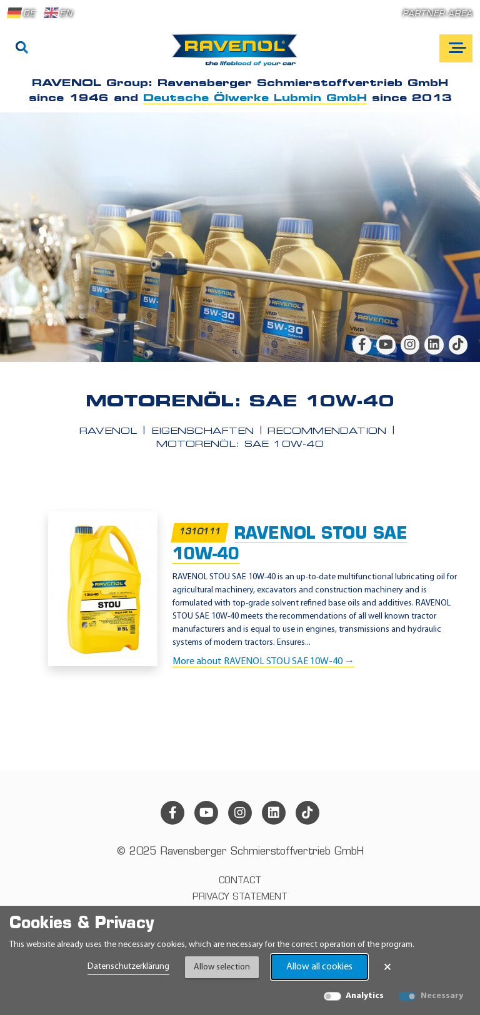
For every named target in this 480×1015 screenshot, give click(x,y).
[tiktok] (458, 344)
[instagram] (410, 344)
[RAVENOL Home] (238, 55)
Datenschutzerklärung (128, 966)
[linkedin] (433, 344)
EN (58, 13)
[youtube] (385, 344)
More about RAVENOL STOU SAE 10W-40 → (263, 662)
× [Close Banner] (387, 967)
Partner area (437, 14)
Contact (240, 881)
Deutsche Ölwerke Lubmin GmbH (255, 99)
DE (21, 13)
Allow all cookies (319, 967)
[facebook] (361, 344)
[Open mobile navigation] (455, 48)
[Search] (22, 48)
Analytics (365, 996)
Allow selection (222, 967)
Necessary (442, 996)
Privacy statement (240, 897)
